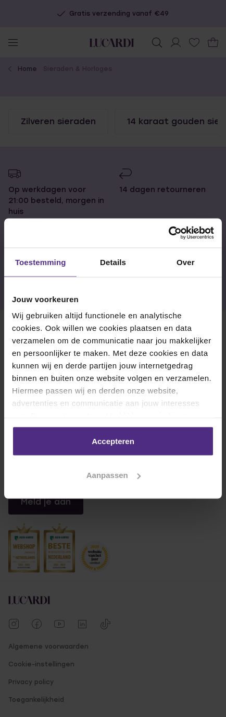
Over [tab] (186, 261)
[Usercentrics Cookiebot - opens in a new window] (168, 233)
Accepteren (113, 440)
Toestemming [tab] (40, 261)
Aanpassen (113, 475)
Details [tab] (113, 261)
